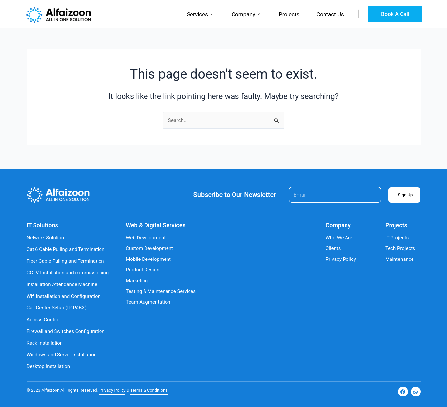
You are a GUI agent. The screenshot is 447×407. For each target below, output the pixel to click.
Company (246, 15)
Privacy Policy (112, 390)
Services (199, 15)
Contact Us (330, 14)
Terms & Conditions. (149, 390)
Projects (289, 14)
